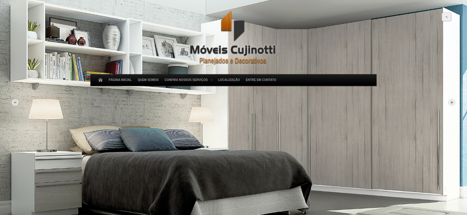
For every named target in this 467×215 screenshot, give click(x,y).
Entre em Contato (261, 80)
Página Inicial (120, 80)
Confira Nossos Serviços (187, 80)
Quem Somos (148, 80)
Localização (229, 80)
